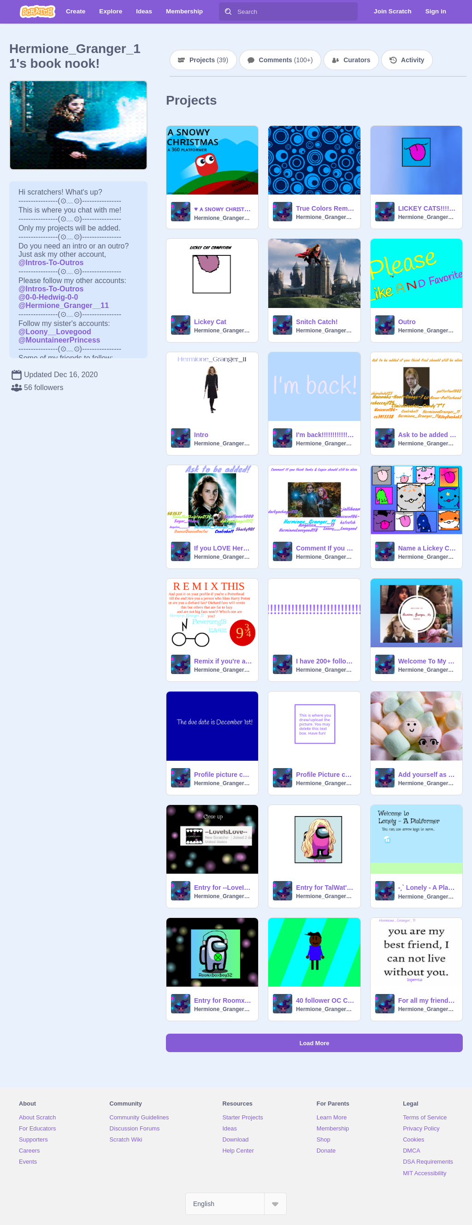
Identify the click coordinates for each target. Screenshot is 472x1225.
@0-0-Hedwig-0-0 (48, 297)
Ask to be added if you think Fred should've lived (427, 434)
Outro (407, 321)
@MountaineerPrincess (59, 340)
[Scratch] (37, 11)
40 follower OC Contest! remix (325, 1000)
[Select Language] (236, 1204)
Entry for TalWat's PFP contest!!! (325, 887)
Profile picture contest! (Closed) (223, 774)
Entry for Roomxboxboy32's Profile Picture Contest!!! (223, 1000)
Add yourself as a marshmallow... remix (427, 774)
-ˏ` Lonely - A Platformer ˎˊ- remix (427, 887)
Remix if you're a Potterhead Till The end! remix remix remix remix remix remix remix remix (223, 661)
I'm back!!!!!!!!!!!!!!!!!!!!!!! (325, 434)
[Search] (228, 11)
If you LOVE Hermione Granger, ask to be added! (223, 548)
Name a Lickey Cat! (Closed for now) (427, 548)
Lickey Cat (210, 321)
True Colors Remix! (325, 208)
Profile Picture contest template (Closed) (325, 774)
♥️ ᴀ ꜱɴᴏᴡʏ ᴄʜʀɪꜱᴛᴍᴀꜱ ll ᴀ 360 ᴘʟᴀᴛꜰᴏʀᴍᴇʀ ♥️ (223, 209)
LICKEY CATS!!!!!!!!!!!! (427, 208)
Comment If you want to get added (325, 548)
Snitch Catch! (316, 321)
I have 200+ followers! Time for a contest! (325, 661)
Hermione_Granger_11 (223, 218)
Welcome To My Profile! (427, 661)
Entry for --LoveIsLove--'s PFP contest (223, 887)
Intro (201, 434)
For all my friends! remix (427, 1000)
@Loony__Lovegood (54, 332)
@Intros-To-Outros (51, 262)
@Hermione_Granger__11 (63, 305)
